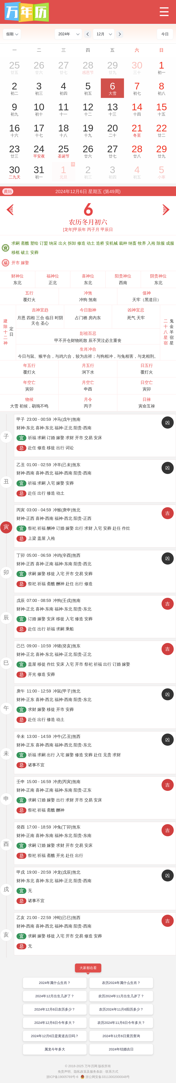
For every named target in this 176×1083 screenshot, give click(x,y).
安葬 (34, 252)
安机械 (112, 243)
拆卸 (72, 243)
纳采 (53, 243)
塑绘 (35, 243)
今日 (165, 34)
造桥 (100, 243)
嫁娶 (25, 262)
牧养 (142, 243)
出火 (63, 243)
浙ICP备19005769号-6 (62, 1077)
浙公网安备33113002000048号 (107, 1077)
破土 (25, 252)
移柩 (16, 252)
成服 (170, 243)
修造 (82, 243)
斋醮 (25, 243)
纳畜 (133, 243)
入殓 (152, 243)
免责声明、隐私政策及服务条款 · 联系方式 (88, 1071)
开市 (16, 262)
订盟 (44, 243)
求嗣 (16, 243)
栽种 (123, 243)
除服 (161, 243)
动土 (91, 243)
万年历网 (91, 1066)
